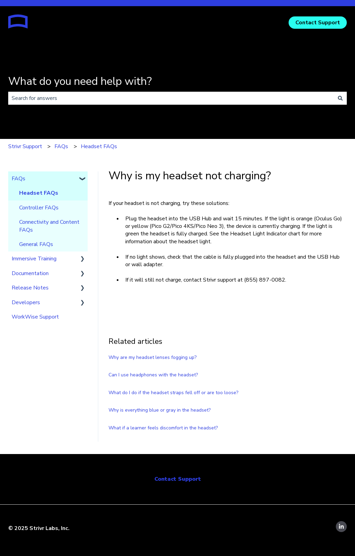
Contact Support (317, 22)
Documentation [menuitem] (30, 273)
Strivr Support (25, 146)
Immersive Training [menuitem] (34, 258)
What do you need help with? (80, 81)
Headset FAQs (99, 146)
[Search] (340, 98)
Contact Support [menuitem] (177, 479)
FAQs (61, 146)
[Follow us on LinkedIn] (341, 526)
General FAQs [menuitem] (36, 244)
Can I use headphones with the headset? (153, 375)
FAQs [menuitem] (18, 178)
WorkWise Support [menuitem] (35, 317)
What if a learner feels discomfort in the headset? (163, 428)
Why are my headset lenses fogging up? (152, 357)
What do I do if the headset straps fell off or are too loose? (173, 392)
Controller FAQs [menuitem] (39, 207)
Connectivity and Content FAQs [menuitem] (49, 225)
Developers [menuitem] (26, 302)
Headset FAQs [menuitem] (38, 193)
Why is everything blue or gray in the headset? (160, 410)
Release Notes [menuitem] (30, 288)
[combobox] (171, 98)
